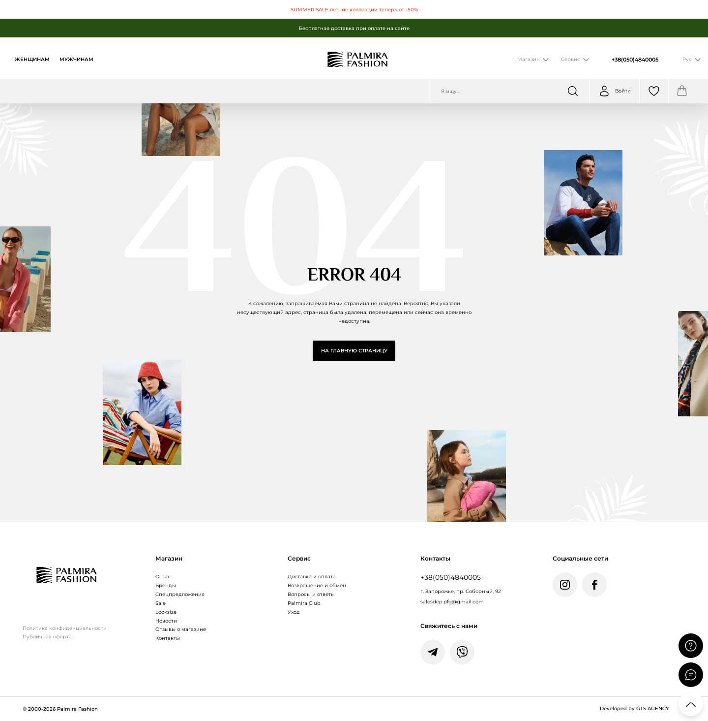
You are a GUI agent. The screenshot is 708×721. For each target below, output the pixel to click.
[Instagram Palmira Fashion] (565, 584)
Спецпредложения (180, 594)
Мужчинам (76, 59)
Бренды (165, 585)
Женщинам (32, 59)
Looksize (166, 612)
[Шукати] (573, 91)
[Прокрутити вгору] (690, 703)
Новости (166, 621)
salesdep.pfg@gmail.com (452, 601)
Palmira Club (304, 603)
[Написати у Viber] (462, 652)
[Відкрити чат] (690, 674)
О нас (163, 576)
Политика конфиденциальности (65, 628)
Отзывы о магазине (180, 629)
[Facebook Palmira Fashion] (594, 584)
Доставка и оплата (312, 576)
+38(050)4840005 (635, 59)
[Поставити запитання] (690, 645)
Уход (294, 612)
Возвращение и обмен (317, 585)
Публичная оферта (47, 636)
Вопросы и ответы (311, 594)
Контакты (167, 638)
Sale (160, 603)
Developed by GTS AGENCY (634, 708)
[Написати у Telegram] (432, 652)
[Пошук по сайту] (510, 91)
